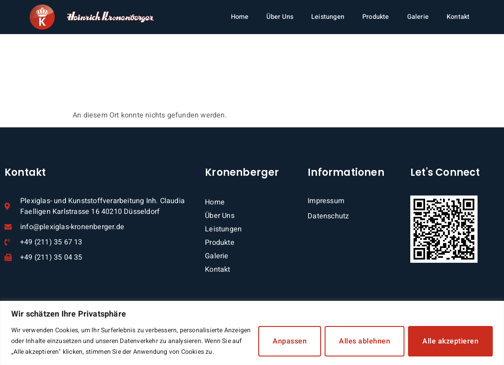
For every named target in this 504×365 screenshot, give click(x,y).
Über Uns (279, 17)
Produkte (375, 17)
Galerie (418, 17)
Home (240, 17)
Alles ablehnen (364, 341)
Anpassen (290, 341)
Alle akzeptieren (450, 341)
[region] (252, 333)
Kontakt (458, 17)
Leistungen (327, 17)
